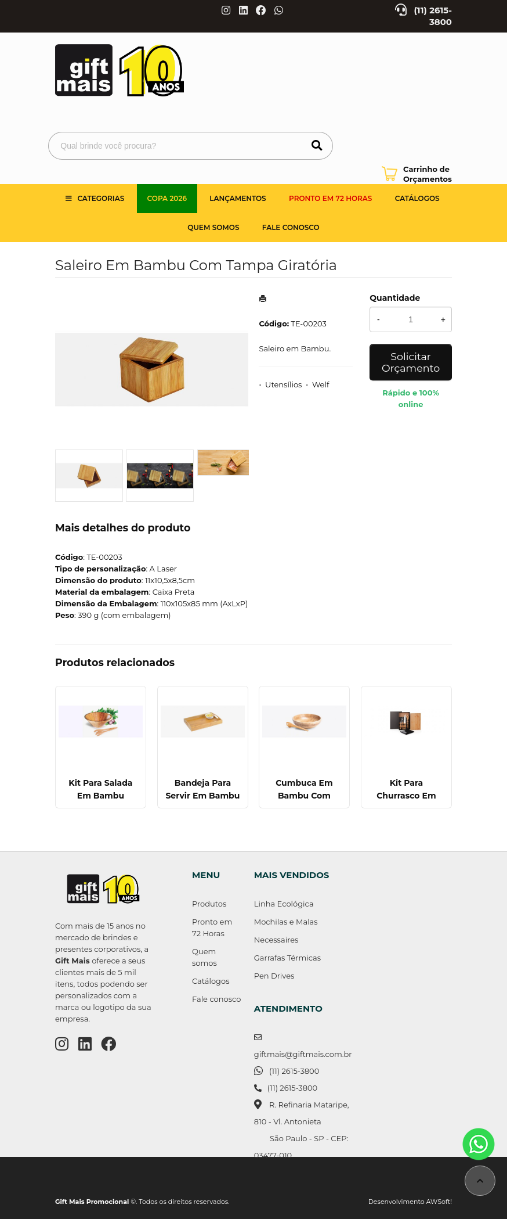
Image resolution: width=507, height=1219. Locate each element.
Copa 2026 (167, 198)
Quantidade (395, 298)
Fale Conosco (291, 227)
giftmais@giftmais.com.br (303, 1054)
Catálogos (417, 198)
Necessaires (276, 939)
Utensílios (283, 384)
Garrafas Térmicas (287, 957)
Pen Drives (274, 975)
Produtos (209, 903)
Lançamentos (237, 198)
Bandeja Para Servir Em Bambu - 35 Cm (202, 796)
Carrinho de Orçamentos (427, 174)
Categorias (100, 198)
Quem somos (213, 227)
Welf (320, 384)
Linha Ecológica (284, 903)
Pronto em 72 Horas (330, 198)
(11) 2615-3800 (294, 1071)
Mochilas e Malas (286, 921)
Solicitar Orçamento (411, 362)
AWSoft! (439, 1202)
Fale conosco (216, 999)
